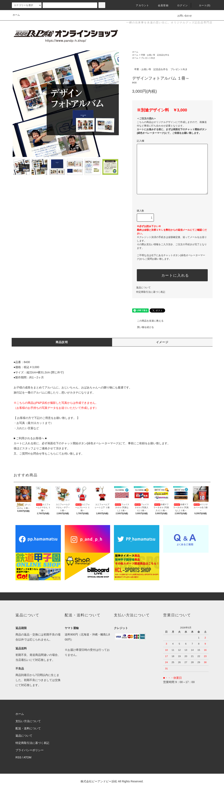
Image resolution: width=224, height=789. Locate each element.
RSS (18, 757)
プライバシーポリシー (29, 750)
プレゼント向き (148, 58)
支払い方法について (28, 721)
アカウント (140, 5)
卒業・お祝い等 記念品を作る (155, 55)
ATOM (27, 757)
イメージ (162, 342)
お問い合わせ (182, 15)
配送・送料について (28, 728)
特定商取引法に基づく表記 (150, 292)
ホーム (16, 14)
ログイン (180, 5)
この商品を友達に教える (148, 320)
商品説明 (62, 342)
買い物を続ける (143, 327)
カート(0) (202, 5)
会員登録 (161, 5)
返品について (143, 287)
